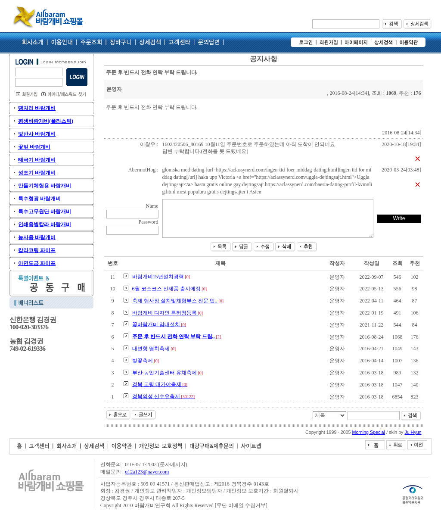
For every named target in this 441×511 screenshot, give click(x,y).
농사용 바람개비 (37, 237)
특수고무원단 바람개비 (44, 212)
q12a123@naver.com (147, 472)
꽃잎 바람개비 (34, 147)
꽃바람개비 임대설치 (159, 324)
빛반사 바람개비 (37, 134)
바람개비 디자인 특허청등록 (167, 313)
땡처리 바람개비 (37, 108)
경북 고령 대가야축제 (160, 384)
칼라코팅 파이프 (37, 250)
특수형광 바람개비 (39, 199)
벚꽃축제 (145, 361)
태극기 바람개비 (37, 160)
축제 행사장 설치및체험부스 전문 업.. (178, 301)
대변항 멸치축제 (154, 349)
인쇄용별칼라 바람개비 (44, 224)
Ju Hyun (412, 432)
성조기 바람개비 (37, 173)
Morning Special (368, 432)
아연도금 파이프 (37, 263)
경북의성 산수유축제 (163, 396)
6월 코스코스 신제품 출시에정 (169, 289)
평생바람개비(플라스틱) (45, 121)
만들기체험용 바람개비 (44, 186)
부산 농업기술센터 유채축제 (167, 373)
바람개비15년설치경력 (161, 277)
